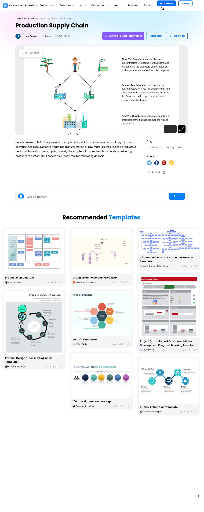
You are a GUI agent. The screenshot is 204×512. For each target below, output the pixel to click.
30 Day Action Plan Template (159, 407)
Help (119, 5)
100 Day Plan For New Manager (93, 401)
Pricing (148, 5)
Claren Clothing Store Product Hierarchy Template (166, 259)
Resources (100, 5)
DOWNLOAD (167, 3)
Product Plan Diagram (19, 278)
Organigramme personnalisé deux (95, 278)
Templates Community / (29, 18)
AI (83, 5)
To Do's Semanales (85, 340)
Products (47, 5)
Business (134, 5)
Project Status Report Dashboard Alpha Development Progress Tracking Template (167, 343)
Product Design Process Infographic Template (28, 360)
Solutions (67, 5)
